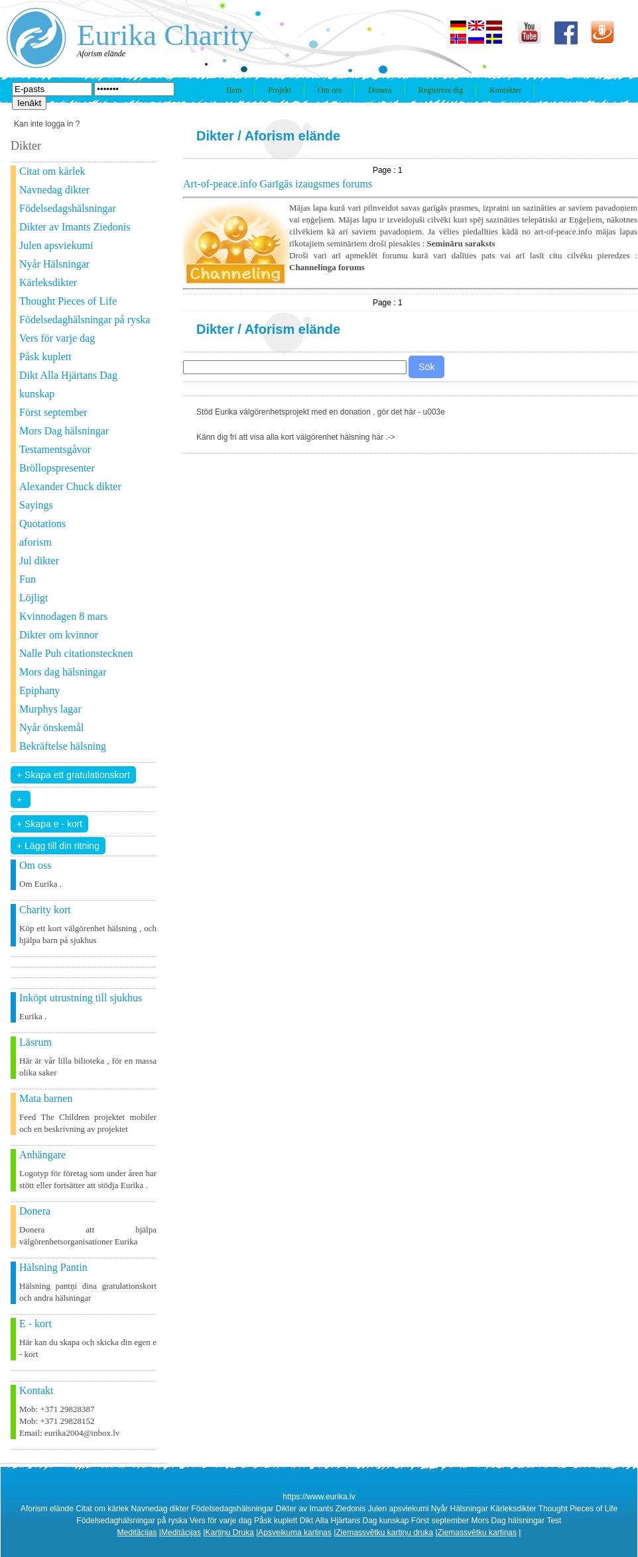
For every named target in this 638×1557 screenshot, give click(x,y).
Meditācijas (137, 1532)
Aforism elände (292, 135)
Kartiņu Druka (229, 1532)
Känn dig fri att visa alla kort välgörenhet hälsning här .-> (295, 437)
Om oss (330, 90)
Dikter (215, 135)
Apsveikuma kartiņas (295, 1532)
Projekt (279, 90)
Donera (379, 90)
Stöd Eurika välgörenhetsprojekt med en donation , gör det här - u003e (320, 412)
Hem (233, 90)
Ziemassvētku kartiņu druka (384, 1532)
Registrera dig (441, 90)
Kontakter (505, 90)
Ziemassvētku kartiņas (477, 1532)
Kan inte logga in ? (47, 123)
